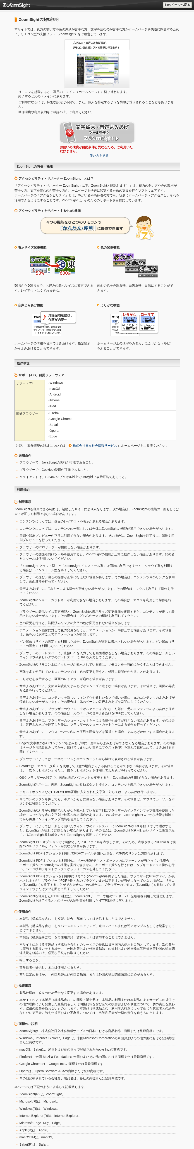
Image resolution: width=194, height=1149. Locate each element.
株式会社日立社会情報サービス (95, 383)
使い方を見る (99, 121)
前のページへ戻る (177, 5)
